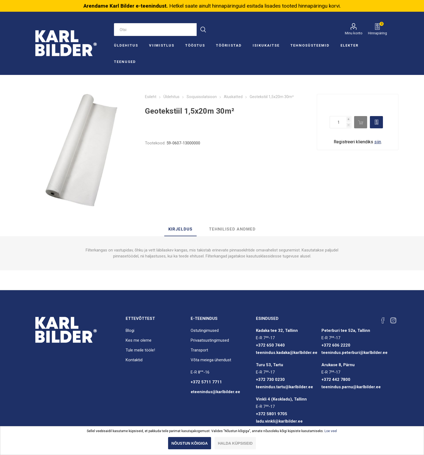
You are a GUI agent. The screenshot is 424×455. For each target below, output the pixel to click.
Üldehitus (126, 45)
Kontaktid (134, 359)
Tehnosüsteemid (310, 45)
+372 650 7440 (270, 345)
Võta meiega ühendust (211, 359)
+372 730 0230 (270, 379)
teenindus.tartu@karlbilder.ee (284, 386)
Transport (199, 350)
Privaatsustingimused (210, 340)
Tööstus (195, 45)
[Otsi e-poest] (155, 29)
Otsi (203, 29)
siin (377, 141)
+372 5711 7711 (206, 382)
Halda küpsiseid (235, 443)
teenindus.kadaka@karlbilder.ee (286, 352)
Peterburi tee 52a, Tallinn (345, 330)
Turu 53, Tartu (269, 364)
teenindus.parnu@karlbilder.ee (351, 386)
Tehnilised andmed (232, 229)
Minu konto (354, 33)
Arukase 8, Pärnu (338, 364)
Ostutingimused (205, 330)
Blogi (130, 330)
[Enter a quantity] (338, 122)
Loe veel (330, 431)
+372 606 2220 (335, 345)
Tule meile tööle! (140, 350)
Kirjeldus (180, 229)
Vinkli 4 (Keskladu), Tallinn (281, 399)
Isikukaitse (266, 45)
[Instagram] (393, 320)
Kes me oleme (138, 340)
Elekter (349, 45)
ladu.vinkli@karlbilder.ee (279, 421)
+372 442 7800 (335, 379)
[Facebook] (383, 320)
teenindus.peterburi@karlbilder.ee (354, 352)
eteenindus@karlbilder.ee (215, 391)
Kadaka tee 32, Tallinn (277, 330)
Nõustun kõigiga (189, 443)
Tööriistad (229, 45)
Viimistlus (161, 45)
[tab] (180, 229)
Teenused (125, 62)
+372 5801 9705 (271, 413)
